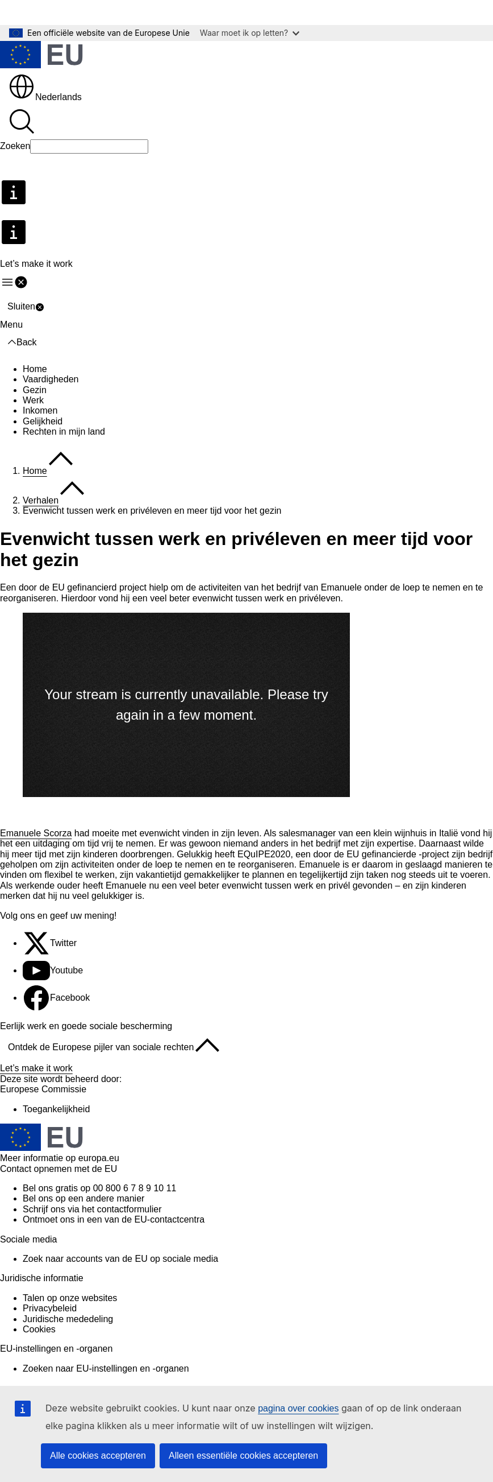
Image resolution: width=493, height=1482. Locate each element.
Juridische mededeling (68, 1319)
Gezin (35, 390)
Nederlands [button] (45, 97)
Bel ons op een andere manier (83, 1198)
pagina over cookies (298, 1408)
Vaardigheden (50, 379)
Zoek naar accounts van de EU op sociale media (120, 1259)
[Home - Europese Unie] (41, 56)
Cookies (39, 1329)
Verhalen (41, 500)
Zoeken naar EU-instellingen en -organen (106, 1368)
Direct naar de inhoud (51, 12)
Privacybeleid (50, 1308)
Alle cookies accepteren (98, 1455)
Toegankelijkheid (56, 1109)
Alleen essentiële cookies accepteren (243, 1455)
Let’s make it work (36, 1068)
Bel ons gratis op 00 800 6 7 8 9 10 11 (99, 1188)
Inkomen (40, 410)
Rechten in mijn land (64, 431)
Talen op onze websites (70, 1298)
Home (35, 369)
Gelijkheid (42, 421)
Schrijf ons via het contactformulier (92, 1209)
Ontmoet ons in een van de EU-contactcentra (113, 1219)
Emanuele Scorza (36, 833)
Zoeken (15, 146)
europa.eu (98, 1158)
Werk (33, 400)
